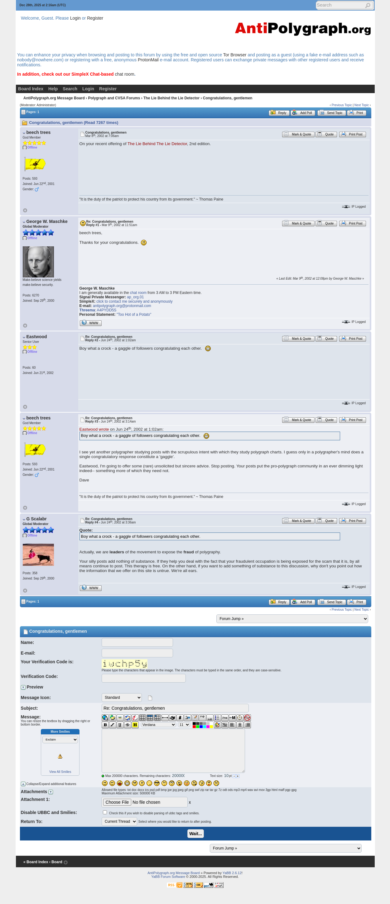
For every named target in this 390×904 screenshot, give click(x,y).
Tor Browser (235, 54)
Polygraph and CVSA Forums (114, 98)
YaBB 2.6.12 (232, 873)
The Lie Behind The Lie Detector (157, 143)
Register (95, 18)
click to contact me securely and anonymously (134, 301)
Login (75, 18)
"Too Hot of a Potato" (134, 314)
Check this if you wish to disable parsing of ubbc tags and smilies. (154, 813)
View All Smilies (60, 772)
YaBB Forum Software (168, 876)
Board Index (30, 88)
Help (53, 88)
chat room (124, 74)
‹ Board (55, 862)
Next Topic (361, 105)
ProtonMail (148, 59)
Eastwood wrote (94, 429)
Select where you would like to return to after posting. (175, 821)
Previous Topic (342, 105)
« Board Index (35, 862)
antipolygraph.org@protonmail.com (122, 306)
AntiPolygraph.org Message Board (54, 98)
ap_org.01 (135, 297)
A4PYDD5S (107, 310)
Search (70, 88)
